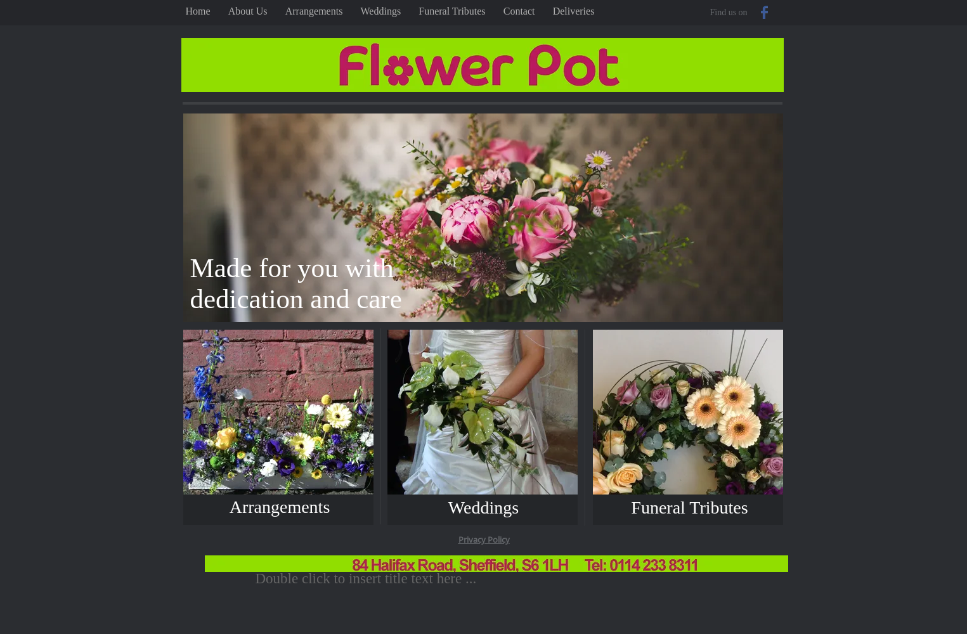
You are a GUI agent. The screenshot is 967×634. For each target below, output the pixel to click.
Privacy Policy (484, 539)
